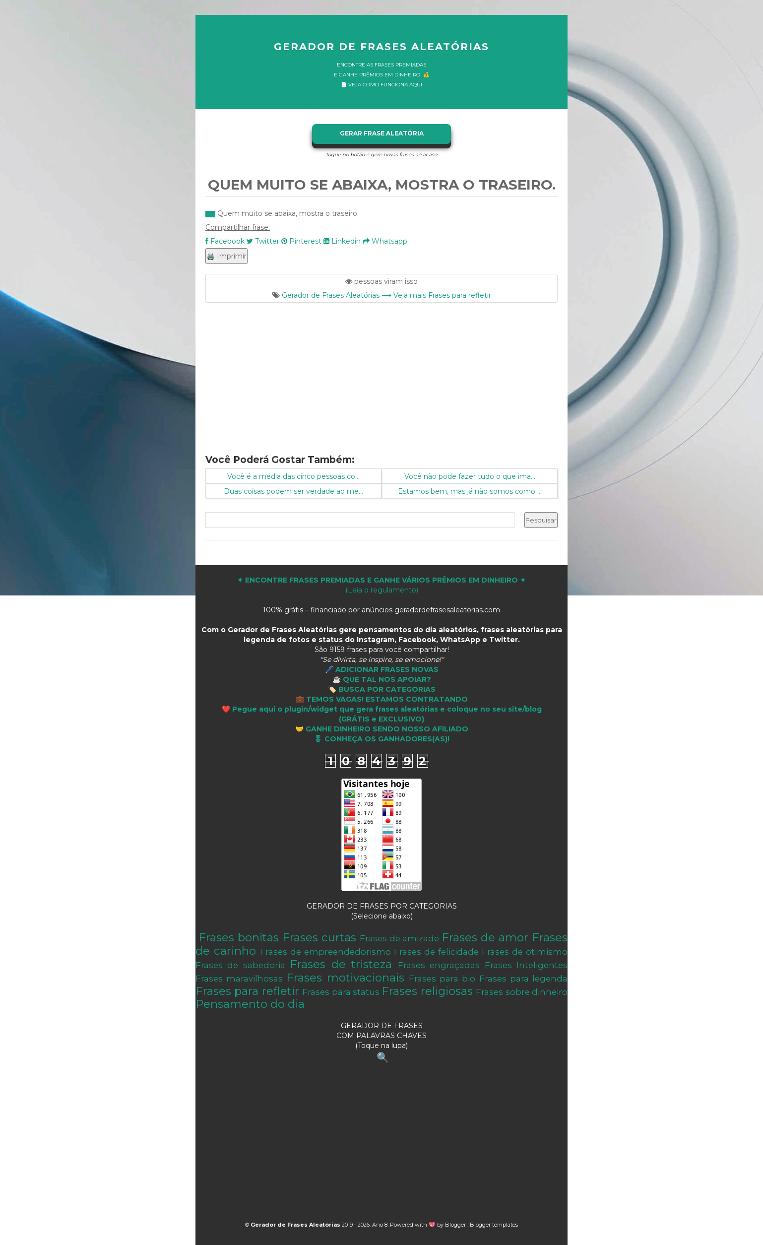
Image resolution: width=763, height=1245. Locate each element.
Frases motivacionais (345, 977)
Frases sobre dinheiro (522, 992)
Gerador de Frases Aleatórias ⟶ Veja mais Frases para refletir (386, 295)
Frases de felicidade (436, 952)
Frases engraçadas (439, 965)
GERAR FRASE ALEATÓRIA (382, 133)
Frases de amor (485, 937)
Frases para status (341, 992)
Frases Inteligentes (526, 965)
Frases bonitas (238, 937)
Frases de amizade (400, 938)
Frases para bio (442, 978)
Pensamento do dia (250, 1004)
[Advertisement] (381, 372)
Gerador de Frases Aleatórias (381, 47)
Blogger (456, 1224)
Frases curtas (319, 937)
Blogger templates (494, 1224)
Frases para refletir (247, 991)
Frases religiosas (427, 991)
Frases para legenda (523, 978)
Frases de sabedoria (240, 965)
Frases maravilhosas (239, 978)
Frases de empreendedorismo (325, 952)
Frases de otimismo (525, 952)
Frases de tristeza (341, 964)
